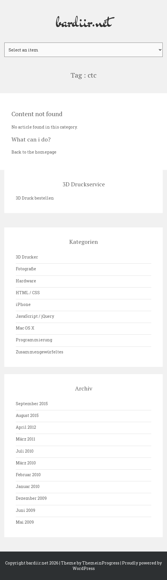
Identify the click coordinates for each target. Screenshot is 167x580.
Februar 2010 (28, 474)
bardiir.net (83, 21)
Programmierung (34, 339)
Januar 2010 (28, 486)
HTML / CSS (28, 292)
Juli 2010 (25, 451)
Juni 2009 (25, 510)
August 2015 (27, 415)
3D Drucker (27, 257)
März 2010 (26, 463)
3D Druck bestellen (35, 198)
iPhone (23, 304)
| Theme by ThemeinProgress (89, 563)
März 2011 (25, 439)
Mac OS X (25, 328)
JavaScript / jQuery (35, 316)
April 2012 (26, 427)
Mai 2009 (25, 522)
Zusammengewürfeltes (39, 352)
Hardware (26, 281)
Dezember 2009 (31, 498)
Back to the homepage (33, 152)
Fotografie (26, 268)
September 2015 (32, 403)
